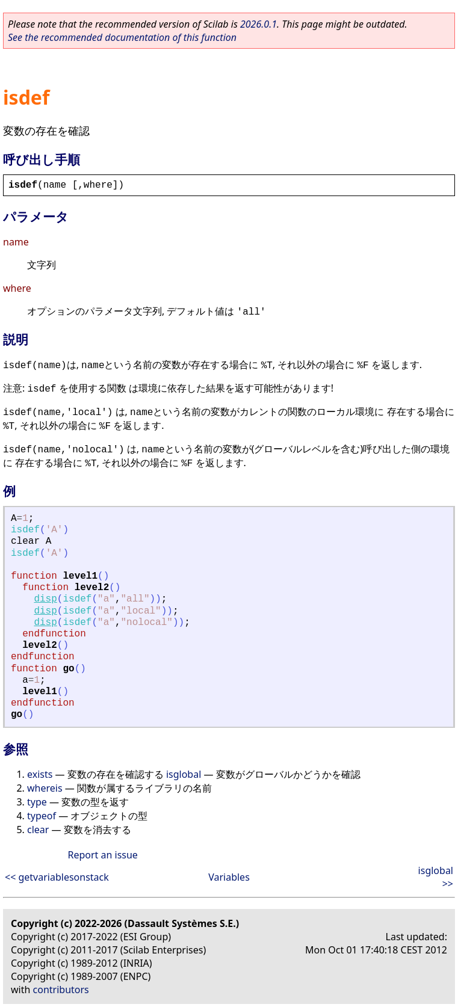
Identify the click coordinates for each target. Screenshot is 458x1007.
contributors (61, 989)
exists (39, 774)
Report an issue (102, 854)
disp (45, 599)
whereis (45, 788)
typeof (41, 815)
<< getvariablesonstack (57, 877)
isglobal (183, 774)
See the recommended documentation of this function (122, 37)
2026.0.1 (258, 24)
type (37, 801)
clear (38, 829)
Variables (229, 877)
